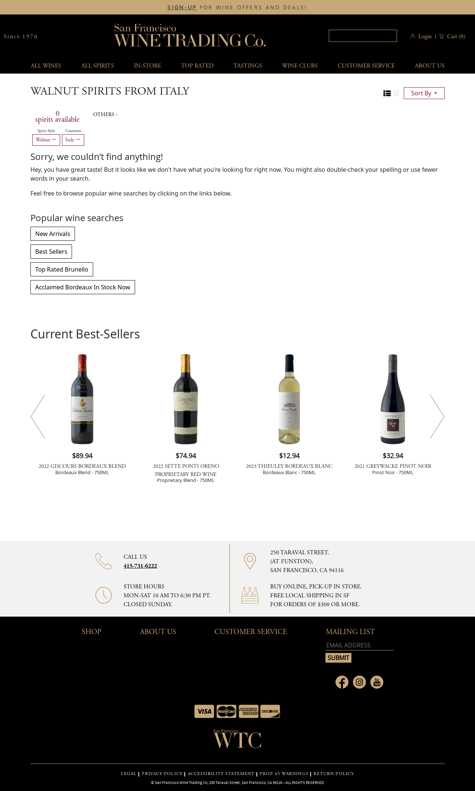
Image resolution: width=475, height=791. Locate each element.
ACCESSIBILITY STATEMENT (221, 774)
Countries (73, 131)
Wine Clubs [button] (300, 66)
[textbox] (363, 36)
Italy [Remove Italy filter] (73, 140)
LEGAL (129, 774)
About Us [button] (430, 66)
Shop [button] (91, 632)
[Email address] (359, 645)
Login (425, 36)
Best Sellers (51, 251)
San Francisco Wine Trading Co (190, 36)
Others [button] (104, 114)
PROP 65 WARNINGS (284, 774)
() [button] (455, 36)
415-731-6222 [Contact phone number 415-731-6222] (140, 566)
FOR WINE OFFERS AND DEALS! (237, 7)
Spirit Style (46, 131)
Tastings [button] (247, 66)
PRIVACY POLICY (162, 774)
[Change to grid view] (396, 93)
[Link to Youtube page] (376, 682)
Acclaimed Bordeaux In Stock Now (82, 287)
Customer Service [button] (250, 632)
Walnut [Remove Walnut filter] (46, 140)
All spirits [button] (97, 66)
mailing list (350, 632)
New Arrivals (52, 234)
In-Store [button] (147, 66)
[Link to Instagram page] (359, 682)
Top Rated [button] (197, 66)
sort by (422, 93)
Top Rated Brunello (61, 269)
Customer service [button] (366, 66)
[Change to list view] (387, 93)
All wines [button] (46, 66)
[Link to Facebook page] (341, 682)
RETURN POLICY (334, 774)
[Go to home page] (237, 741)
